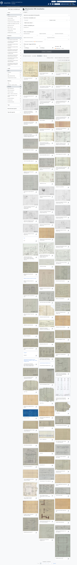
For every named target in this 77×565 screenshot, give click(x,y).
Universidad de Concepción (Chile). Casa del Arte (14, 45)
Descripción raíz (26, 27)
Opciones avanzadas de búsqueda (31, 15)
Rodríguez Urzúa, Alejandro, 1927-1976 (14, 23)
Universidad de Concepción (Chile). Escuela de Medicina (14, 42)
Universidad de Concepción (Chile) (14, 40)
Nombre (9, 35)
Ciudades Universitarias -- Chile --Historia (14, 96)
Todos (8, 14)
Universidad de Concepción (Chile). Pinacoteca (14, 47)
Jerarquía (34, 55)
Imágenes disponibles (42, 33)
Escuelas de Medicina (14, 98)
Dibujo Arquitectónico (14, 88)
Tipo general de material (50, 37)
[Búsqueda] (67, 1)
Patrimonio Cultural (14, 92)
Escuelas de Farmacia (14, 102)
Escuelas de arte (14, 100)
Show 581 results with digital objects (63, 60)
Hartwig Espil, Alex (14, 31)
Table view (44, 55)
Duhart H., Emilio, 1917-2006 (14, 29)
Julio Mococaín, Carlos (14, 25)
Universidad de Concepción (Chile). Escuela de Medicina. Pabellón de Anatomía (14, 64)
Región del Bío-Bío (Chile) (14, 76)
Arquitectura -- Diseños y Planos (14, 85)
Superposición (58, 48)
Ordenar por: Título (50, 57)
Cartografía (14, 86)
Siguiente (54, 563)
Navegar (53, 1)
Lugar (9, 68)
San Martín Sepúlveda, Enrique (14, 16)
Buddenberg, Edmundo (14, 20)
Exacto (63, 48)
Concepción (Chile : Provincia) (14, 78)
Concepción (14, 72)
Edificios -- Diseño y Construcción (14, 94)
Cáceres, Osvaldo (14, 18)
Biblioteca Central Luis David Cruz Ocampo (30, 278)
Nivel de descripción (12, 108)
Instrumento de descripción (59, 33)
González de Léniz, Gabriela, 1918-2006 (14, 22)
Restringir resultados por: (14, 9)
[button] (48, 4)
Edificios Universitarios (14, 90)
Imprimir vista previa (27, 55)
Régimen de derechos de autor (28, 37)
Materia (9, 80)
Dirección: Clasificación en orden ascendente (62, 57)
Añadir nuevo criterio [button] (28, 22)
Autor (9, 12)
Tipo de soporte (11, 112)
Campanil (25, 352)
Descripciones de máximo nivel (29, 41)
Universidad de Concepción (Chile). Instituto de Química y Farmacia (14, 56)
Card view (39, 55)
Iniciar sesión (57, 4)
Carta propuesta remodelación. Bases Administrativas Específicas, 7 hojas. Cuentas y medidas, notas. (30, 360)
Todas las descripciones (39, 41)
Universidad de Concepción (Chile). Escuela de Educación (14, 58)
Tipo (9, 105)
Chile (14, 74)
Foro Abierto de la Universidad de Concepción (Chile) (14, 53)
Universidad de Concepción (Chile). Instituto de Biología (14, 61)
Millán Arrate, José (14, 27)
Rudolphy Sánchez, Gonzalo (14, 32)
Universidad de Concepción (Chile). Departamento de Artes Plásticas (14, 50)
